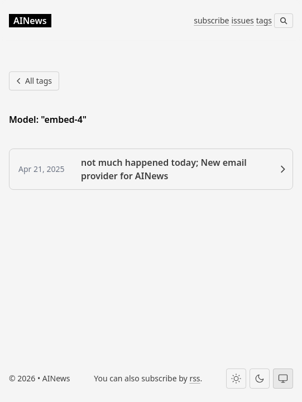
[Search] (283, 20)
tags (264, 20)
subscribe (211, 20)
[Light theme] (236, 378)
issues (242, 20)
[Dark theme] (260, 378)
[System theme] (283, 378)
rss (194, 378)
